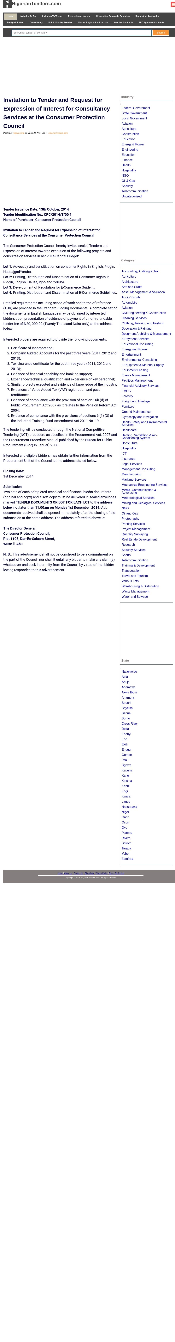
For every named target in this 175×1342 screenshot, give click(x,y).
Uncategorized (132, 196)
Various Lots (130, 581)
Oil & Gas (128, 180)
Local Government (134, 118)
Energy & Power (133, 144)
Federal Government (136, 108)
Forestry (127, 396)
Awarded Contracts (123, 22)
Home (10, 16)
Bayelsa (127, 708)
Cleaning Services (134, 318)
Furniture (128, 406)
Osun (125, 822)
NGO (125, 175)
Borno (126, 718)
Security (127, 186)
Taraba (126, 848)
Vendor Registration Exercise (93, 22)
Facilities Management (137, 380)
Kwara (126, 796)
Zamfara (127, 858)
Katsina (127, 780)
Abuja (126, 682)
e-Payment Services (135, 339)
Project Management (136, 529)
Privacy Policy (102, 873)
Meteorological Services (138, 497)
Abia (125, 676)
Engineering (130, 149)
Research (128, 544)
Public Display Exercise (60, 22)
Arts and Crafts (132, 287)
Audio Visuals (131, 297)
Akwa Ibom (129, 692)
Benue (126, 713)
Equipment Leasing (135, 370)
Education (128, 139)
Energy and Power (134, 349)
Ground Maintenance (136, 411)
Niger (125, 812)
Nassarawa (129, 806)
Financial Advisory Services (140, 385)
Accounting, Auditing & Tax (140, 271)
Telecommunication (135, 191)
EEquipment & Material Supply (143, 365)
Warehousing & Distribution (140, 586)
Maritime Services (134, 479)
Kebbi (126, 786)
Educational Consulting (137, 344)
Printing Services (133, 523)
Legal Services (132, 464)
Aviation (127, 123)
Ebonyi (126, 734)
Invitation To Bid (28, 16)
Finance (127, 160)
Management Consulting (138, 469)
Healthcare (129, 430)
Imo (124, 760)
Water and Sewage (135, 596)
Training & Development (138, 565)
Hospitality (129, 170)
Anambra (128, 697)
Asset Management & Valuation (143, 292)
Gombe (127, 754)
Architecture (130, 281)
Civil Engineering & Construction (144, 313)
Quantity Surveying (135, 534)
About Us (68, 873)
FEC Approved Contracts (151, 22)
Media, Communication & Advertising (139, 491)
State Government (134, 113)
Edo (124, 739)
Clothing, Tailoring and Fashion (143, 323)
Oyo (124, 827)
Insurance (128, 458)
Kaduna (127, 770)
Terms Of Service (116, 873)
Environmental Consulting (139, 359)
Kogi (125, 791)
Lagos (126, 801)
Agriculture (129, 128)
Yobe (125, 853)
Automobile (129, 302)
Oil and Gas (130, 513)
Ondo (125, 817)
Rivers (126, 838)
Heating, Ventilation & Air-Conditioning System (139, 437)
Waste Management (135, 591)
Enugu (126, 749)
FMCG (126, 391)
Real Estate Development (139, 539)
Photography (130, 518)
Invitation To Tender (52, 16)
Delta (125, 728)
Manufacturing (131, 474)
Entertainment (131, 354)
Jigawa (126, 765)
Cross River (130, 723)
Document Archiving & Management (146, 333)
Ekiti (124, 744)
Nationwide (129, 671)
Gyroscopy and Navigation (140, 417)
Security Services (134, 549)
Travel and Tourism (135, 575)
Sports (126, 555)
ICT (124, 453)
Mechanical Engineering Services (144, 484)
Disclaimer (89, 873)
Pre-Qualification (15, 22)
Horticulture (129, 443)
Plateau (127, 832)
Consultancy (36, 22)
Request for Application (147, 16)
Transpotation (131, 570)
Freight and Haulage (136, 401)
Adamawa (128, 687)
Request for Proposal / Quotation (113, 16)
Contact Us (78, 873)
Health (126, 165)
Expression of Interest (79, 16)
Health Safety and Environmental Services (144, 423)
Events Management (136, 375)
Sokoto (126, 843)
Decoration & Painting (137, 328)
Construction (130, 134)
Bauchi (126, 702)
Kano (125, 775)
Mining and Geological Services (143, 503)
